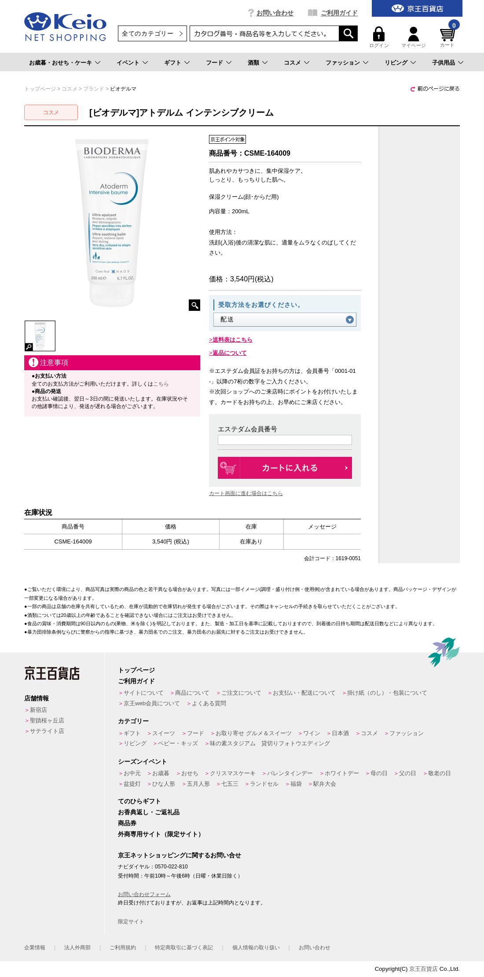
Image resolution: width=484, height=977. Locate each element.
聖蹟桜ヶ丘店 (47, 720)
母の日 (379, 773)
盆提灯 (132, 783)
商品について (192, 692)
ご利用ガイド (339, 12)
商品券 (127, 823)
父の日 (407, 773)
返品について (230, 353)
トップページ (136, 670)
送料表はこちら (233, 339)
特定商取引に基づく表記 (184, 947)
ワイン (311, 733)
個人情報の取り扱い (256, 947)
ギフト (172, 62)
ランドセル (264, 783)
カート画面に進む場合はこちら (246, 493)
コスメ (292, 62)
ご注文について (241, 692)
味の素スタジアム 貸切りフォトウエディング (270, 743)
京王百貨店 (423, 969)
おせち (189, 773)
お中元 (132, 773)
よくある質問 (209, 703)
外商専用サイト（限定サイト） (161, 834)
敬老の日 (439, 773)
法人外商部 (77, 947)
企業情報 (34, 947)
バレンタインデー (290, 773)
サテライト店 (47, 731)
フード (214, 62)
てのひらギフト (139, 801)
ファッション (343, 62)
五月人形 (198, 783)
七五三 (229, 783)
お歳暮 (160, 773)
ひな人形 (163, 783)
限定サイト (131, 922)
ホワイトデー (342, 773)
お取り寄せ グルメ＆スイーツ (254, 733)
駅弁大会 (324, 783)
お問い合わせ (275, 12)
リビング (396, 62)
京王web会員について (152, 703)
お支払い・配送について (304, 692)
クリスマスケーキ (233, 773)
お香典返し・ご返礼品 (149, 812)
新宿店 (38, 710)
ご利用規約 (123, 947)
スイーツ (163, 733)
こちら (161, 384)
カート (449, 37)
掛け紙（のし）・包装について (387, 692)
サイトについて (144, 692)
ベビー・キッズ (178, 743)
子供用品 (443, 62)
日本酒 (340, 733)
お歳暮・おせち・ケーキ (60, 62)
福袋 (296, 783)
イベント (128, 62)
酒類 (253, 62)
